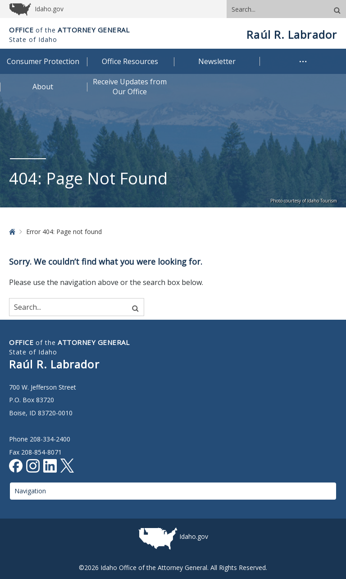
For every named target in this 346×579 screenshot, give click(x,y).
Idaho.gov (193, 536)
